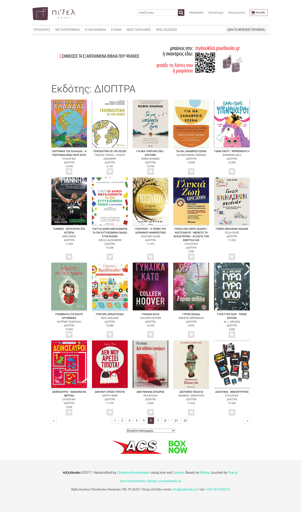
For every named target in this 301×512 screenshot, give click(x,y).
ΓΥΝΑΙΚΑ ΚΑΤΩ (150, 314)
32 (185, 420)
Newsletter (196, 12)
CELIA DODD (232, 232)
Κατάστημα (216, 12)
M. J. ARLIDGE (232, 321)
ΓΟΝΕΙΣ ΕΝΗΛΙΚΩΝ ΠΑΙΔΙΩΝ (232, 228)
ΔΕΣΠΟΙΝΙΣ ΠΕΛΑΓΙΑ (191, 391)
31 (176, 420)
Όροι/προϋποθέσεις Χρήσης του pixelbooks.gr (150, 481)
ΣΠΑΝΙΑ (116, 29)
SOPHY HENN (109, 395)
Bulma (204, 473)
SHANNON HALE (231, 155)
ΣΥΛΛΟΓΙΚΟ (69, 158)
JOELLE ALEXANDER (110, 240)
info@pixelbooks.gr (184, 489)
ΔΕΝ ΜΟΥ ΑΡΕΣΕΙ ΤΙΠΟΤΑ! (110, 391)
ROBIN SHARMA (150, 158)
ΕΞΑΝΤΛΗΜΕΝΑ (95, 29)
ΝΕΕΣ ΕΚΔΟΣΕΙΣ (166, 29)
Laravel (178, 473)
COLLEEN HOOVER (150, 318)
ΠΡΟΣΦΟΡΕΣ (41, 29)
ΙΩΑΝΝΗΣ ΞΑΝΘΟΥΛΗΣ (191, 395)
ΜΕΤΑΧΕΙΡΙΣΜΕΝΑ (67, 29)
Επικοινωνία (236, 12)
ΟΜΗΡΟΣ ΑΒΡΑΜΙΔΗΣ (191, 318)
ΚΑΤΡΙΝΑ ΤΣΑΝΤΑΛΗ (69, 321)
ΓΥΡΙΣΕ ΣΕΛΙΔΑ (191, 314)
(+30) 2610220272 (217, 489)
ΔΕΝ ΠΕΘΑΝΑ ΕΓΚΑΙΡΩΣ (150, 391)
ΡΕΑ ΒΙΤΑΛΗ (151, 395)
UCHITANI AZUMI (150, 236)
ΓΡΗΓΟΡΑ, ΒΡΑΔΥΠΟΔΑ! (110, 314)
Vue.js (232, 473)
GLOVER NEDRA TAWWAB (191, 155)
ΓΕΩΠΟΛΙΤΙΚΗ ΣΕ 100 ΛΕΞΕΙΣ (109, 151)
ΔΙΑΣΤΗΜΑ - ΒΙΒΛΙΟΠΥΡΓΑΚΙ (232, 391)
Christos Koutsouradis (133, 473)
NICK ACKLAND (110, 318)
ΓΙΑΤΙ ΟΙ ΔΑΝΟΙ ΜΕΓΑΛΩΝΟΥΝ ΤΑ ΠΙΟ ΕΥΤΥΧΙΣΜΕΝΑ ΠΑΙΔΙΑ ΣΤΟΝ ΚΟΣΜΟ (109, 232)
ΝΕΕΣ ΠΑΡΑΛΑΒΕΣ (139, 29)
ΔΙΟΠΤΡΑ (69, 162)
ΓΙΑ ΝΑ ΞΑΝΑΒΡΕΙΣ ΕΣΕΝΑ (191, 151)
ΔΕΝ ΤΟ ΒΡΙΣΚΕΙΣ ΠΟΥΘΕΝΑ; (246, 29)
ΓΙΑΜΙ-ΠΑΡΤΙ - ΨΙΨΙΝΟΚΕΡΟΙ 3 (231, 151)
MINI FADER (69, 236)
